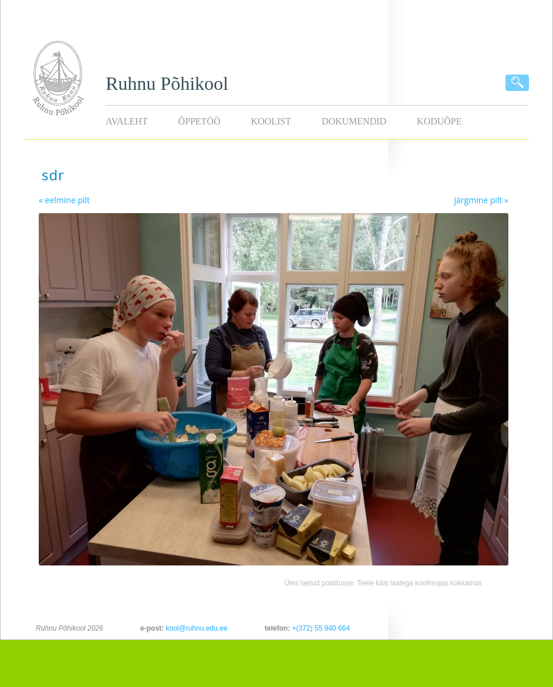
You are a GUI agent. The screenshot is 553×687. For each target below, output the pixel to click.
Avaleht (126, 121)
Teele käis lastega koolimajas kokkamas (419, 583)
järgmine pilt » (481, 200)
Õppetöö (199, 121)
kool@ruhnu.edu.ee (196, 628)
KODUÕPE (439, 121)
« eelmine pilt (64, 200)
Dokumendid (354, 121)
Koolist (271, 121)
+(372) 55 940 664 (320, 628)
